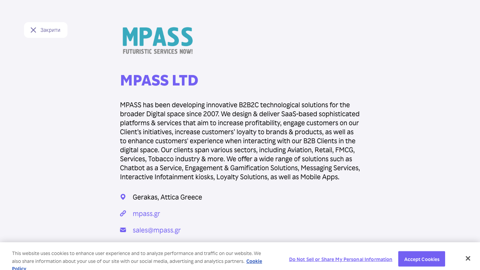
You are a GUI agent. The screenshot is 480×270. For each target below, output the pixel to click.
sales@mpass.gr (157, 229)
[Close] (468, 260)
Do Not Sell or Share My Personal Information (341, 261)
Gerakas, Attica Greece (167, 196)
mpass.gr (146, 213)
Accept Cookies (422, 261)
